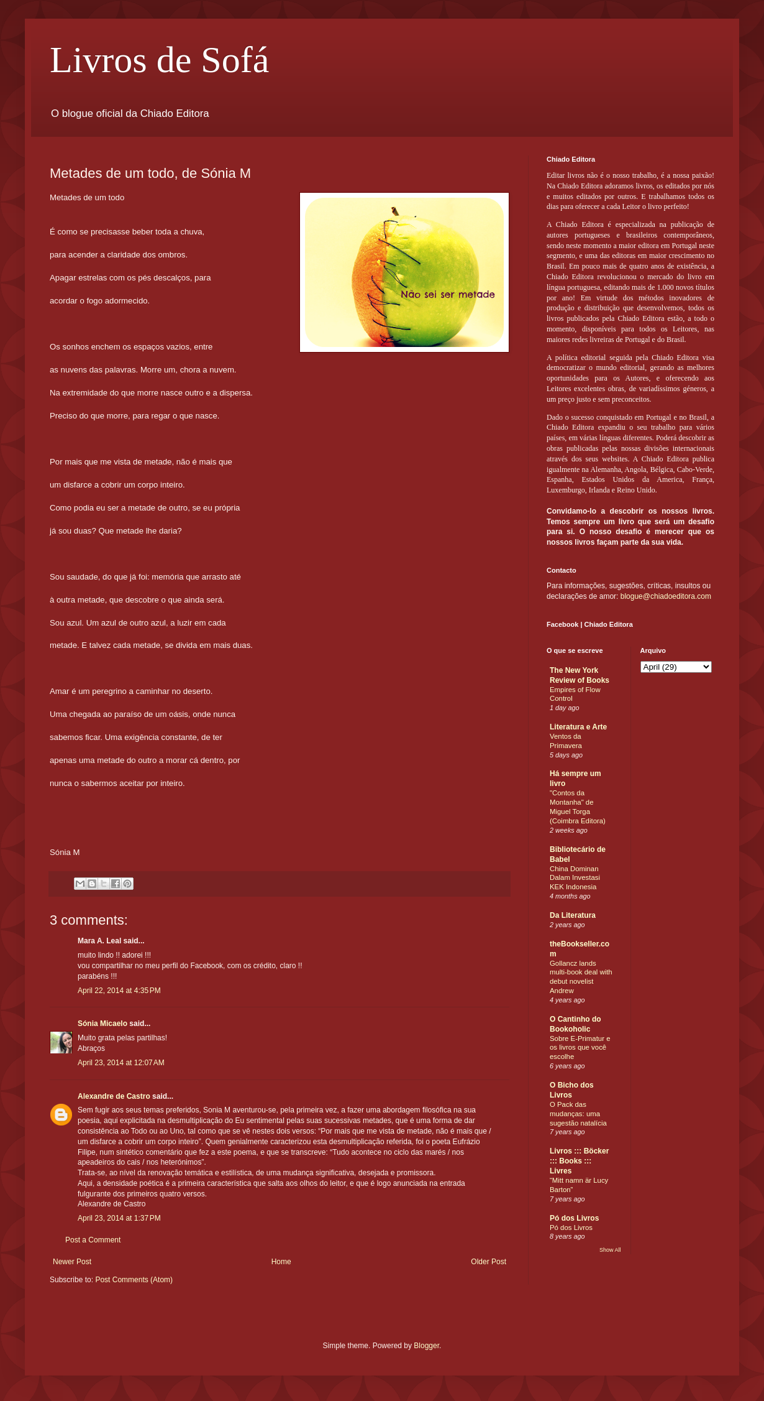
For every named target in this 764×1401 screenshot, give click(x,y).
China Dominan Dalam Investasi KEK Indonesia (575, 878)
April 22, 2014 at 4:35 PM (119, 990)
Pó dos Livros (574, 1218)
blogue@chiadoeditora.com (666, 596)
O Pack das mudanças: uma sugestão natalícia (578, 1114)
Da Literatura (573, 915)
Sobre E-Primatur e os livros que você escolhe (580, 1048)
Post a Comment (93, 1240)
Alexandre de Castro (114, 1096)
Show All (610, 1250)
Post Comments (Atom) (134, 1279)
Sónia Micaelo (102, 1023)
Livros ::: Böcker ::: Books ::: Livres (579, 1161)
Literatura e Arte (578, 727)
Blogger (426, 1345)
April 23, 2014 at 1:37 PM (119, 1218)
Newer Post (72, 1261)
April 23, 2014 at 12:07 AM (121, 1062)
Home (281, 1261)
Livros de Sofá (159, 59)
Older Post (488, 1261)
